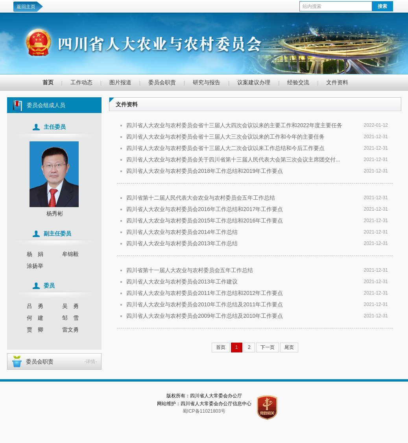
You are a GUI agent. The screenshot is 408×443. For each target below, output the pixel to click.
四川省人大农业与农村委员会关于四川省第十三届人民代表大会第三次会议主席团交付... (233, 159)
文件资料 (337, 82)
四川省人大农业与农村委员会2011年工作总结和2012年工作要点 (204, 293)
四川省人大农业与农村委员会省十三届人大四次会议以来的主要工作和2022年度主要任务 (234, 125)
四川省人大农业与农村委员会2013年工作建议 (182, 281)
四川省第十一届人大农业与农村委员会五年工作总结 (189, 270)
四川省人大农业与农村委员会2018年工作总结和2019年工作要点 (204, 171)
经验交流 (298, 82)
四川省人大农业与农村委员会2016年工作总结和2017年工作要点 (204, 209)
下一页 (267, 347)
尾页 (289, 347)
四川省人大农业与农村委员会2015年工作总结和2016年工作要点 (204, 220)
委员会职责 (162, 82)
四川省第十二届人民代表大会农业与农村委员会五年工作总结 (200, 198)
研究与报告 (206, 82)
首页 (48, 82)
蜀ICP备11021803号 (204, 411)
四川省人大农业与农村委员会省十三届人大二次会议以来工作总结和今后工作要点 (225, 148)
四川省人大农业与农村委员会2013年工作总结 (182, 243)
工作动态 (81, 82)
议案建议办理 (253, 82)
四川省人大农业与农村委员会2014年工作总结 (182, 232)
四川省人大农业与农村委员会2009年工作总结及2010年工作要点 (204, 316)
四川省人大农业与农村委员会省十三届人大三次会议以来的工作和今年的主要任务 (225, 136)
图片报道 (120, 82)
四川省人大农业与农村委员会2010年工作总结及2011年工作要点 (204, 304)
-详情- (91, 361)
